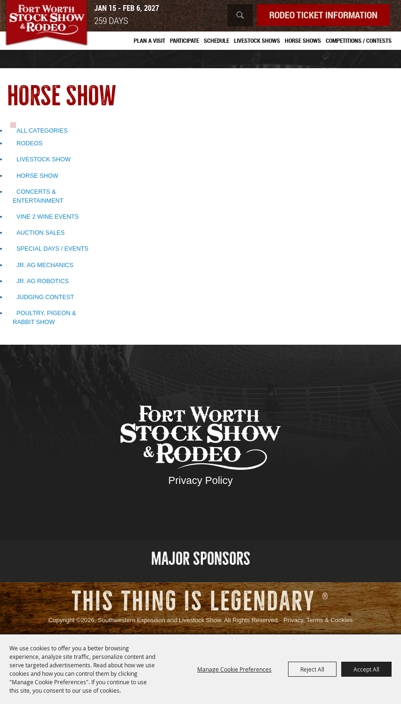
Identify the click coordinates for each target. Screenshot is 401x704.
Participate (184, 40)
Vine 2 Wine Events (47, 216)
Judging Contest (45, 297)
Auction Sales (40, 232)
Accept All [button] (366, 669)
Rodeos (29, 143)
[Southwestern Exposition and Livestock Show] (46, 23)
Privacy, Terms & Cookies (318, 620)
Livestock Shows (257, 40)
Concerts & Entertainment (38, 196)
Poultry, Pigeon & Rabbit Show (44, 317)
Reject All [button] (312, 669)
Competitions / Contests (359, 40)
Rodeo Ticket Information (323, 14)
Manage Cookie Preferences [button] (234, 669)
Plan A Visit (149, 40)
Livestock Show (43, 159)
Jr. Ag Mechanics (44, 265)
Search (240, 15)
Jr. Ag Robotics (42, 281)
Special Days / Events (52, 248)
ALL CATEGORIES (42, 130)
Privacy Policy (200, 480)
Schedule (216, 40)
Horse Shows (303, 40)
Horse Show (37, 175)
